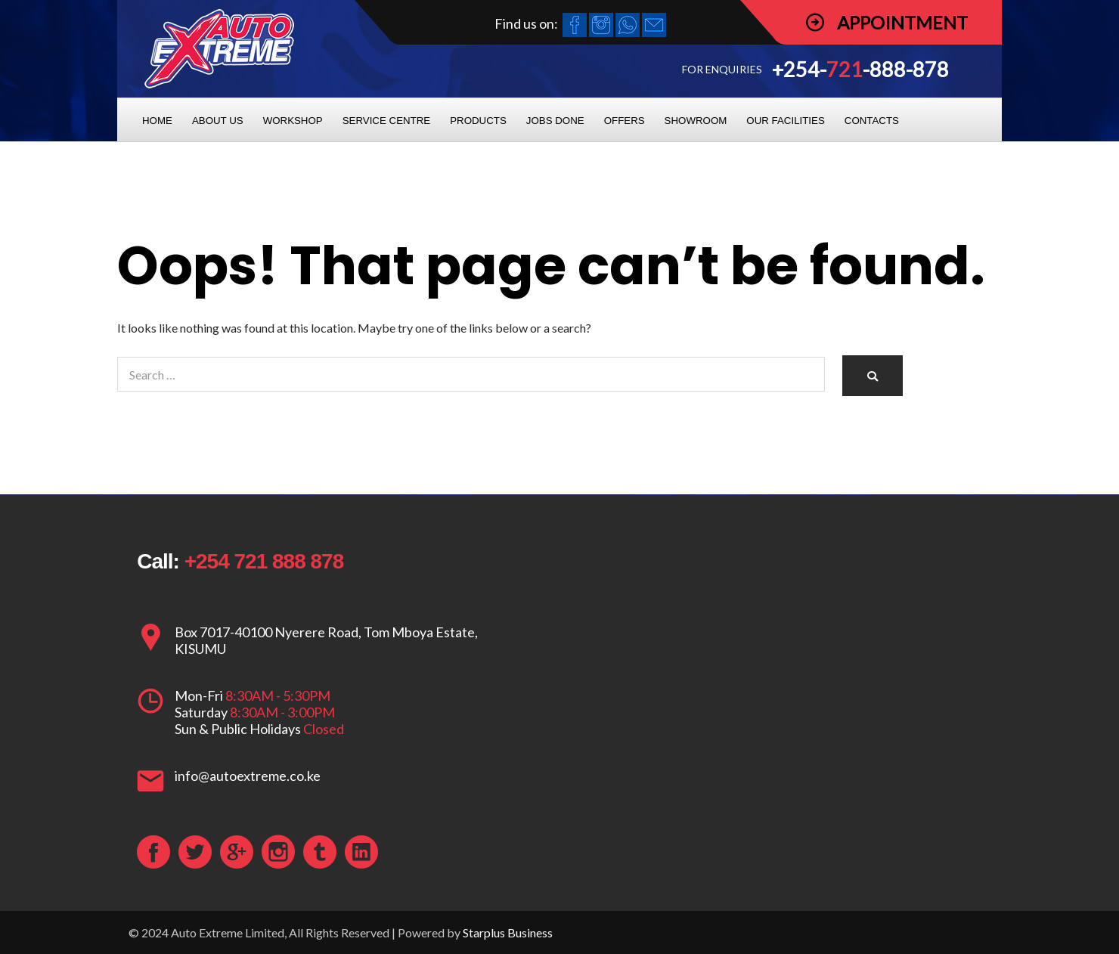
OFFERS (624, 120)
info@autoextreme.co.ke (248, 775)
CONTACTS (872, 120)
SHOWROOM (696, 120)
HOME (157, 120)
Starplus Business (508, 932)
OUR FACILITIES (785, 120)
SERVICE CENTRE (387, 120)
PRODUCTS (478, 120)
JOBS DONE (555, 120)
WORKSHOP (293, 120)
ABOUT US (217, 120)
